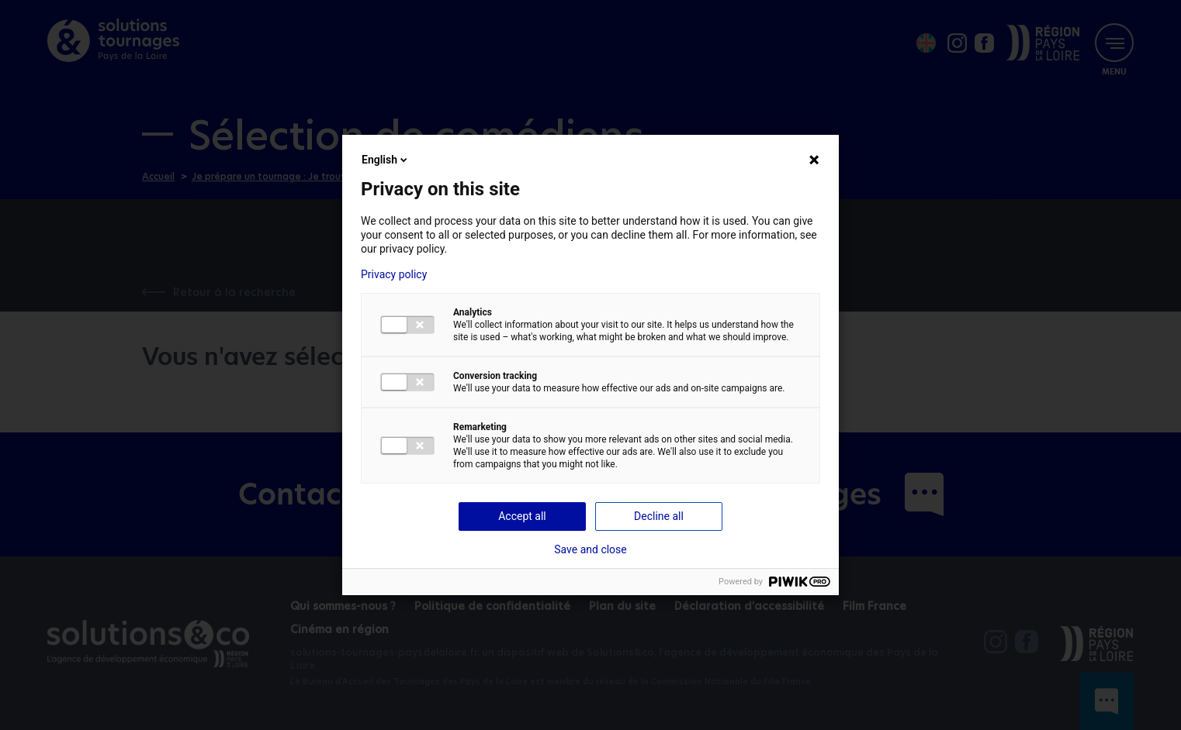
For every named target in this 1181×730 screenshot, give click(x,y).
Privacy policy (394, 274)
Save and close (590, 549)
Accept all (522, 516)
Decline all (659, 516)
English (386, 159)
